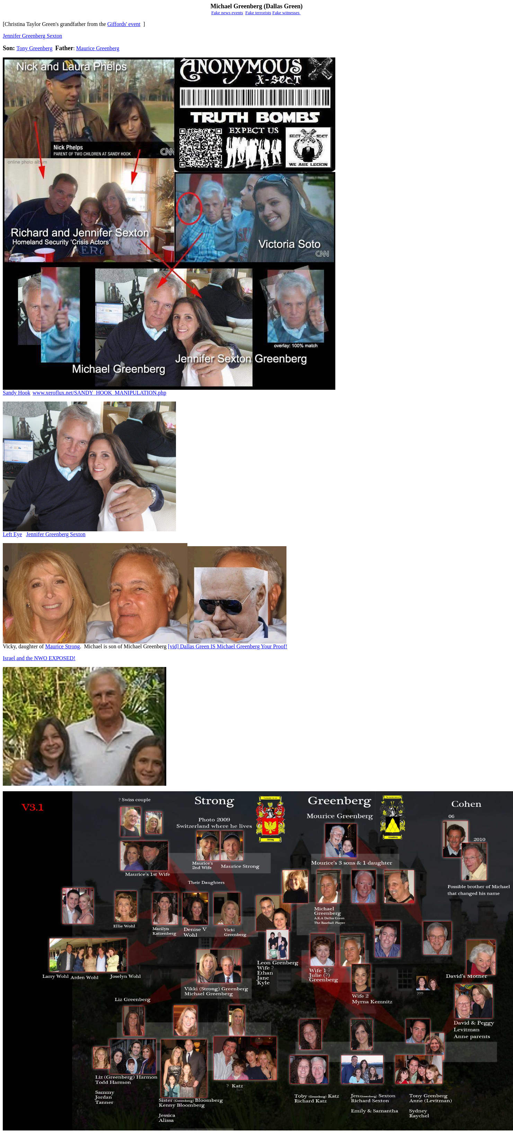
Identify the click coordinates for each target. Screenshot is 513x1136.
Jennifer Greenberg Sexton (32, 36)
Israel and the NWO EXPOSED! (39, 658)
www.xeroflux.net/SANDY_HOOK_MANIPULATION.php (99, 393)
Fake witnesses (286, 12)
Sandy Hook (16, 393)
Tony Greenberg (35, 48)
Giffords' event (123, 24)
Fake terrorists (258, 12)
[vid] (174, 646)
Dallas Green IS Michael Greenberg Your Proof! (233, 646)
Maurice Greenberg (98, 48)
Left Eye (12, 534)
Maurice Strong (62, 646)
